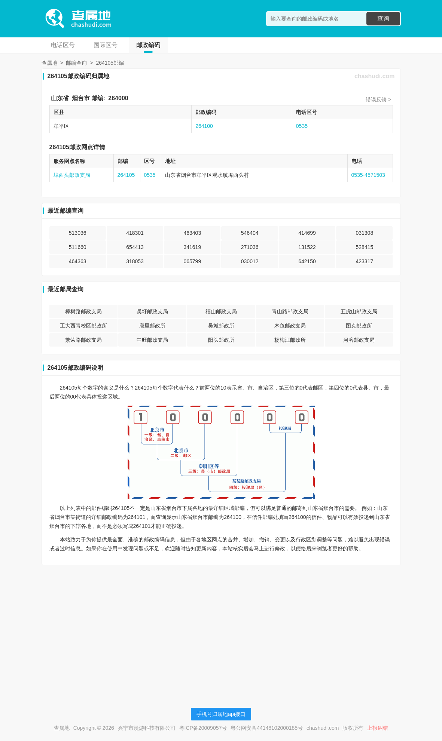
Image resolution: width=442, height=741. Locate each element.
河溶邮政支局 (359, 340)
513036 (77, 233)
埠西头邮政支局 (72, 175)
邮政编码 (148, 45)
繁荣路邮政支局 (83, 340)
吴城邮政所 (221, 326)
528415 (364, 247)
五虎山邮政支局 (359, 311)
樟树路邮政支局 (83, 311)
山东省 (60, 98)
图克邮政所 (359, 326)
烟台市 (81, 98)
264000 (118, 98)
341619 (192, 247)
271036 (250, 247)
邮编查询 (76, 63)
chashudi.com (374, 76)
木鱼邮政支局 (290, 326)
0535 (302, 126)
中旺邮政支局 (152, 340)
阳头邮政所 (221, 340)
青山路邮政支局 (290, 311)
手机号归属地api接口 (221, 714)
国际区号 (106, 45)
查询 (383, 18)
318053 (135, 261)
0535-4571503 (368, 175)
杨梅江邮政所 (290, 340)
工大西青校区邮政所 (83, 326)
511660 (77, 247)
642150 (307, 261)
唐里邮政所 (152, 326)
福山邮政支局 (221, 311)
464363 (77, 261)
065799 (192, 261)
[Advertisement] (221, 623)
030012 (250, 261)
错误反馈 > (378, 99)
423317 (364, 261)
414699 (307, 233)
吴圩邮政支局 (152, 311)
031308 (364, 233)
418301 (135, 233)
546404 (250, 233)
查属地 (49, 63)
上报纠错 (377, 728)
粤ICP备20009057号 (203, 728)
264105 (126, 175)
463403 (192, 233)
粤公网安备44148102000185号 (267, 728)
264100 (204, 126)
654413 (135, 247)
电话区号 (63, 45)
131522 (307, 247)
